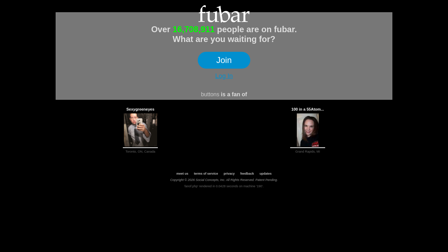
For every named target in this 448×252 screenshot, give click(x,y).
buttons (210, 94)
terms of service (206, 173)
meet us (182, 173)
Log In (224, 75)
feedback (247, 173)
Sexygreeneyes (140, 109)
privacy (229, 173)
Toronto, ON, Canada (140, 151)
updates (266, 173)
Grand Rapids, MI (307, 151)
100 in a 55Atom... (308, 109)
